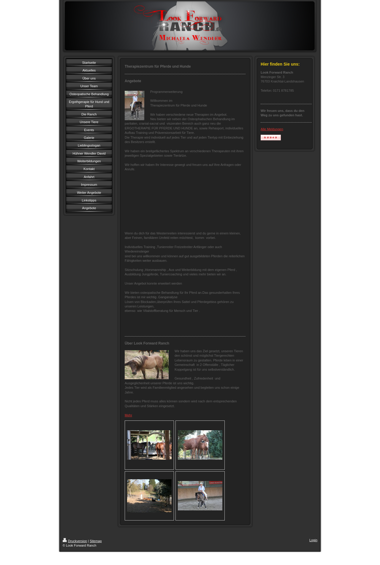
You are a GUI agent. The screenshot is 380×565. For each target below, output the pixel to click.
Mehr (128, 415)
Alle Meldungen (272, 129)
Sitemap (96, 541)
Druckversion (75, 541)
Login (313, 540)
